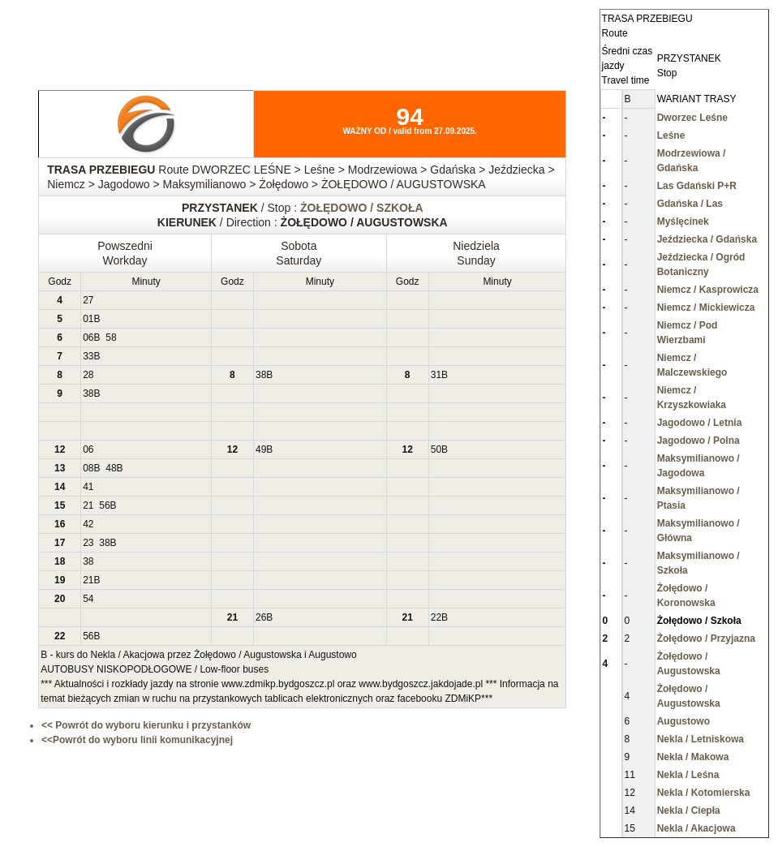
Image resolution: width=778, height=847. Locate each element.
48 (110, 468)
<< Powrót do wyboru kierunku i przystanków (146, 725)
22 (436, 617)
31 (436, 375)
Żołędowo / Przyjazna (706, 638)
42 (88, 524)
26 (261, 617)
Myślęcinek (683, 221)
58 (110, 337)
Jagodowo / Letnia (699, 422)
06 (88, 337)
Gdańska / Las (690, 203)
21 (88, 505)
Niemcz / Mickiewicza (706, 307)
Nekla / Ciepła (688, 810)
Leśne (671, 135)
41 (88, 486)
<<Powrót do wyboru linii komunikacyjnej (137, 740)
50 (436, 449)
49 (261, 449)
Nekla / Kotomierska (703, 792)
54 (88, 598)
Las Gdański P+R (697, 185)
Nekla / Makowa (693, 757)
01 (88, 319)
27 (88, 300)
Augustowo (683, 721)
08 (88, 468)
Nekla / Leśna (688, 774)
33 (88, 356)
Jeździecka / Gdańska (707, 239)
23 (88, 542)
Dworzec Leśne (692, 117)
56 (104, 505)
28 (88, 375)
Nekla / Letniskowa (700, 739)
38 (261, 375)
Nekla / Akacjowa (696, 828)
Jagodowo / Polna (698, 440)
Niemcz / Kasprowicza (708, 289)
